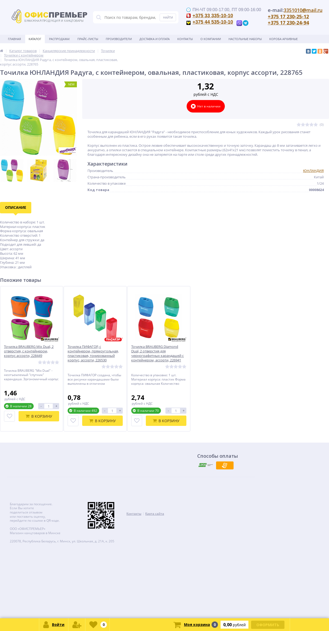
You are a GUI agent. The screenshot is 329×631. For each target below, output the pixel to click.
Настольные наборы (245, 39)
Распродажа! (59, 39)
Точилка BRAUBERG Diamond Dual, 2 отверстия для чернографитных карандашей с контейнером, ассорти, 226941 (157, 353)
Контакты (185, 39)
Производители (119, 39)
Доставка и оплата (154, 39)
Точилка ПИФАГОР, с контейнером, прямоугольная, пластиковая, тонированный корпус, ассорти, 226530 (93, 353)
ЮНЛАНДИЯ (313, 170)
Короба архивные (283, 39)
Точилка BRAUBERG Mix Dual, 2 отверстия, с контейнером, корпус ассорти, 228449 (29, 351)
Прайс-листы (87, 39)
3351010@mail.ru (303, 10)
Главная (14, 39)
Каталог (35, 39)
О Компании (210, 39)
